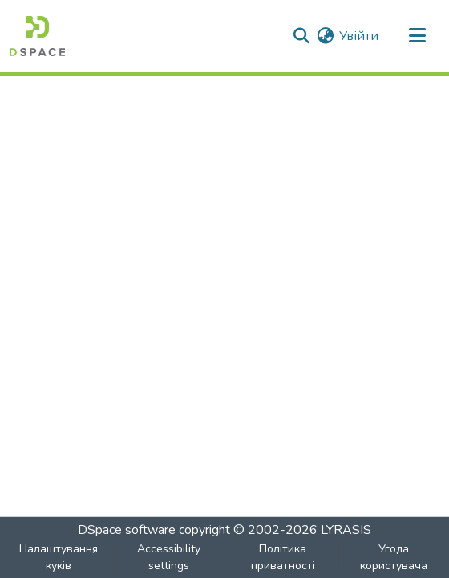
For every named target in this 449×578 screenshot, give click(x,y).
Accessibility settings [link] (168, 557)
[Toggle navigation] (416, 36)
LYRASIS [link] (346, 530)
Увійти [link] (358, 36)
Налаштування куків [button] (58, 557)
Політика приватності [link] (283, 557)
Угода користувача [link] (393, 557)
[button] (37, 36)
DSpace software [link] (127, 530)
